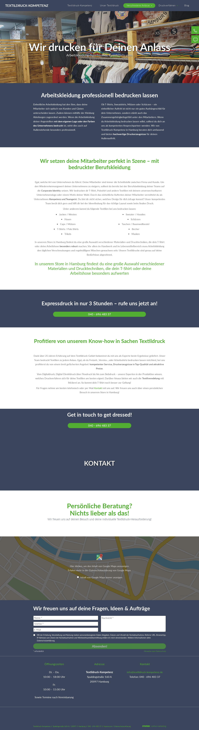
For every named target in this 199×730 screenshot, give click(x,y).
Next (193, 49)
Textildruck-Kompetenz (26, 5)
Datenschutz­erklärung (122, 726)
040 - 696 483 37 (99, 314)
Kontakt (98, 388)
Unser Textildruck (109, 5)
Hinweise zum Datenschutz (155, 651)
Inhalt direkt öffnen (188, 595)
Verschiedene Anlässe (139, 5)
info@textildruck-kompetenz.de (145, 672)
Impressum (108, 726)
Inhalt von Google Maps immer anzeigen (101, 577)
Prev (5, 49)
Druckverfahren (168, 5)
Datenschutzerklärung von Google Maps (110, 570)
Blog (186, 5)
